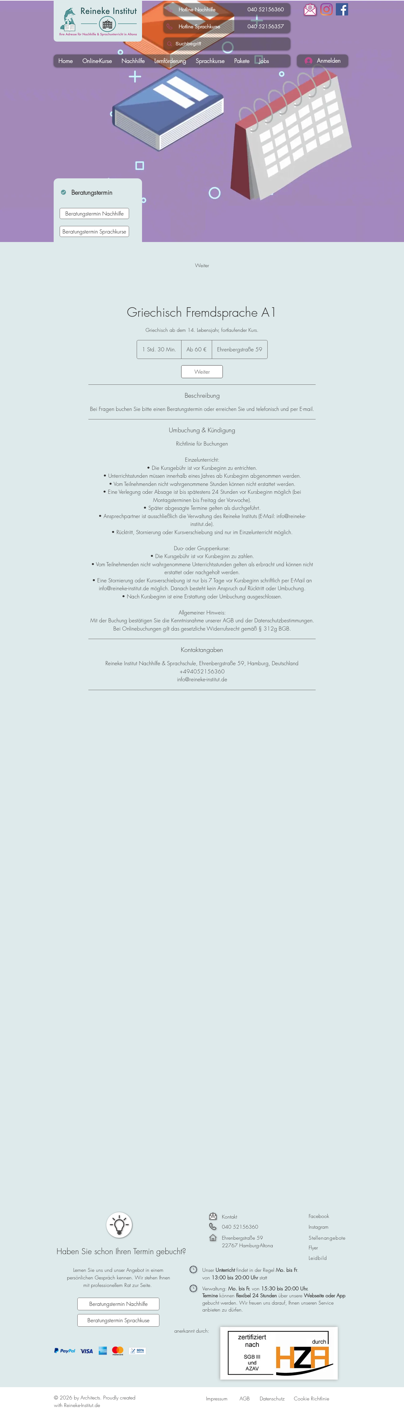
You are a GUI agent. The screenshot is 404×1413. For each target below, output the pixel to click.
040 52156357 (264, 26)
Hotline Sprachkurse (199, 26)
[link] (202, 265)
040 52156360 (264, 9)
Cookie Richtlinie (311, 1398)
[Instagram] (326, 9)
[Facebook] (342, 9)
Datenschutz (272, 1398)
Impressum (217, 1398)
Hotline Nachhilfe (197, 9)
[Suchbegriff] (226, 43)
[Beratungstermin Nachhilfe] (94, 213)
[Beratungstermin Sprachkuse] (118, 1320)
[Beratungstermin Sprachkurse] (94, 231)
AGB (245, 1398)
